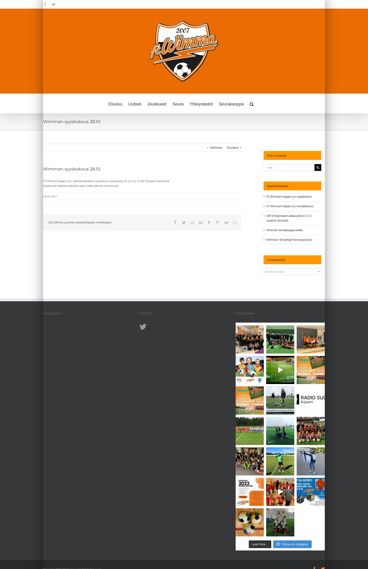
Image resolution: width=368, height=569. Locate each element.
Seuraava (232, 148)
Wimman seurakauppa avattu (284, 230)
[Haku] (317, 167)
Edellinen (216, 148)
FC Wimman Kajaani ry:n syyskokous (289, 197)
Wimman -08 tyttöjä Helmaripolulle (289, 240)
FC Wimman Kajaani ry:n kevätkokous (289, 206)
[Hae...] (289, 167)
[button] (252, 103)
